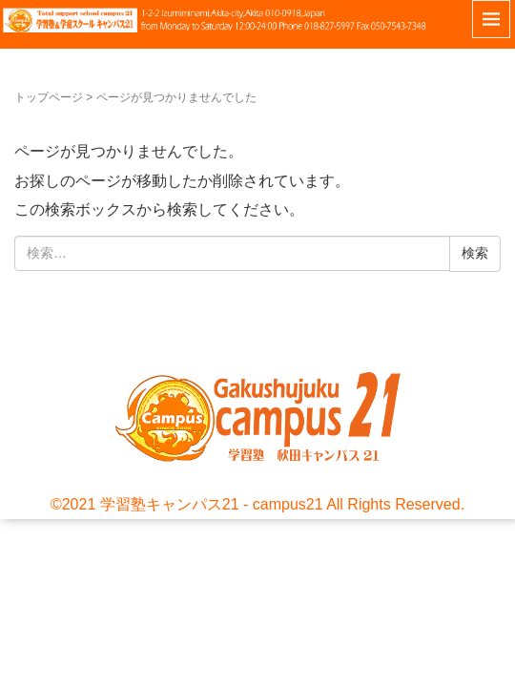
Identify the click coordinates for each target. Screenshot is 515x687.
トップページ (48, 97)
